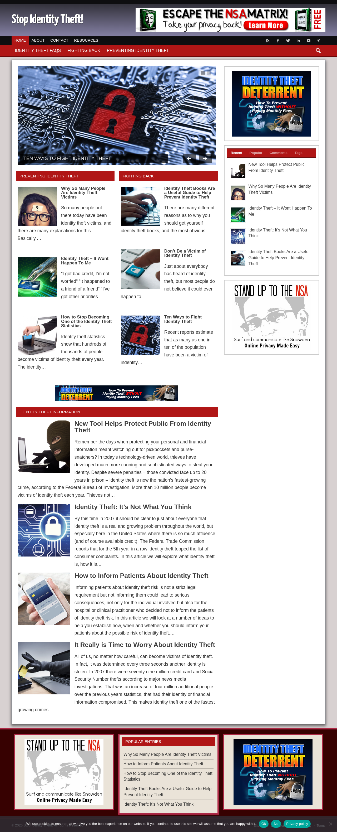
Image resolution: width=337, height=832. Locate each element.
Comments (279, 153)
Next (205, 158)
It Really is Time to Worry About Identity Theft (145, 644)
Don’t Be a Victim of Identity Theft (185, 253)
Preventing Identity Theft (138, 50)
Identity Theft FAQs (38, 50)
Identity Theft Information (49, 412)
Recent (236, 153)
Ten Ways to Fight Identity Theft (67, 158)
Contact (59, 40)
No (276, 824)
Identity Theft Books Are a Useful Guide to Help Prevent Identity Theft (189, 193)
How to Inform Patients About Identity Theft (142, 575)
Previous (189, 158)
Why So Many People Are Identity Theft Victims (83, 193)
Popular (255, 153)
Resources (86, 40)
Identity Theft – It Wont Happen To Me (84, 260)
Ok (263, 824)
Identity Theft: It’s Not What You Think (133, 506)
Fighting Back (83, 50)
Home (20, 40)
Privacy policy (297, 824)
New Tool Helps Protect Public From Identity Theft (143, 427)
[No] (330, 823)
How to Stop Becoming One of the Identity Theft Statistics (86, 321)
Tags (299, 153)
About (38, 40)
